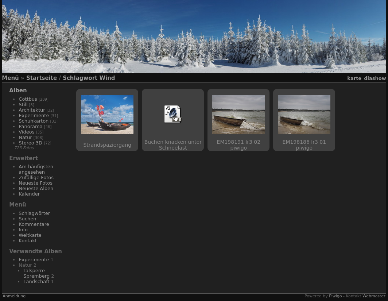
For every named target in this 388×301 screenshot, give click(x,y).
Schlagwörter (34, 213)
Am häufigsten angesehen (36, 169)
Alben (18, 90)
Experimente (34, 115)
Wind (107, 78)
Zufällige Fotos (36, 177)
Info (23, 229)
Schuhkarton (33, 121)
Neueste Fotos (36, 183)
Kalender (29, 194)
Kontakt (28, 240)
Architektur (32, 110)
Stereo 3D (30, 143)
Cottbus (28, 99)
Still (23, 104)
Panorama (30, 126)
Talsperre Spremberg (36, 273)
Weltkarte (30, 235)
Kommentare (34, 224)
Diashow (375, 78)
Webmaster (373, 296)
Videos (26, 132)
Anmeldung (14, 296)
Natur (25, 137)
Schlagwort (80, 78)
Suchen (27, 218)
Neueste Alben (36, 188)
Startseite (41, 78)
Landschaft (36, 281)
